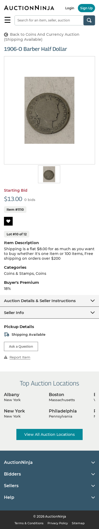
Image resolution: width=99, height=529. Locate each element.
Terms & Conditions (29, 523)
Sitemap (78, 523)
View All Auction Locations (49, 434)
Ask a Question (21, 346)
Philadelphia (63, 411)
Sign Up (86, 8)
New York (14, 411)
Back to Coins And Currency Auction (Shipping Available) (41, 37)
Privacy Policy (58, 523)
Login (69, 8)
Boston (56, 394)
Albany (11, 394)
